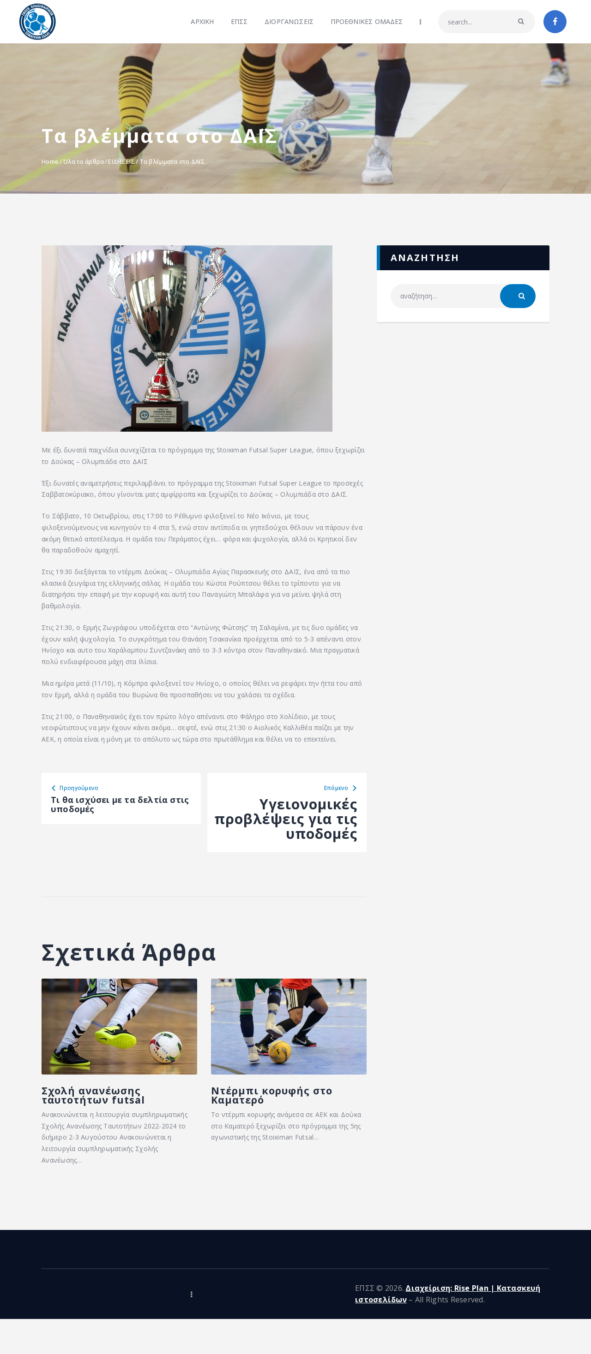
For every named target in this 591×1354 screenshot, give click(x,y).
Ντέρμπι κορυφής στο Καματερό (268, 1111)
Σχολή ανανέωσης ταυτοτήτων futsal (96, 1119)
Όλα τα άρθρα (83, 161)
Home (50, 161)
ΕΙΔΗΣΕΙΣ (121, 161)
